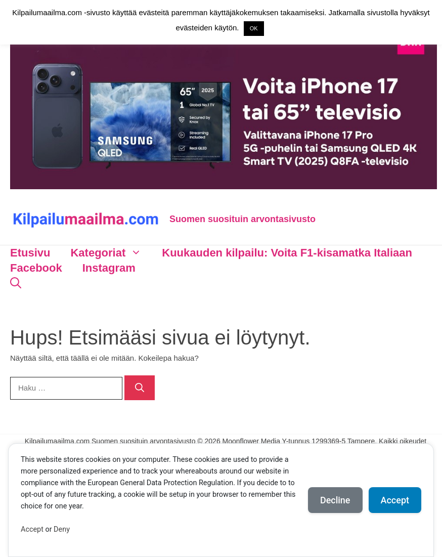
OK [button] (254, 28)
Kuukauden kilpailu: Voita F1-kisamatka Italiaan (287, 252)
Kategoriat (111, 253)
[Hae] (139, 387)
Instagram (109, 268)
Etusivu (30, 252)
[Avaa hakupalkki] (15, 283)
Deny (62, 529)
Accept (32, 529)
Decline (335, 500)
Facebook (36, 268)
